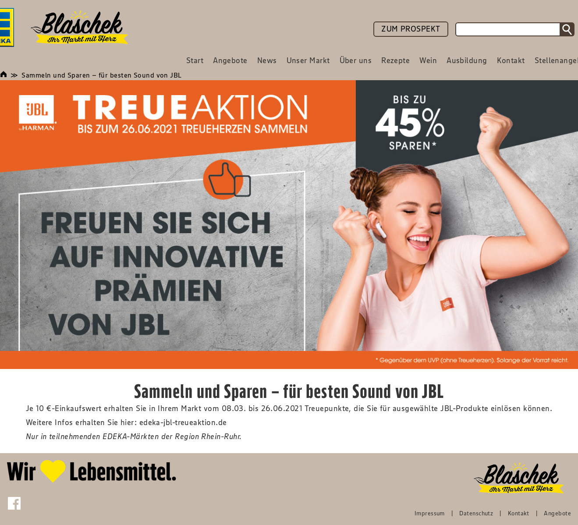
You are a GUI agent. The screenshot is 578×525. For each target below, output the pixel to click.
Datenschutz (476, 513)
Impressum (430, 513)
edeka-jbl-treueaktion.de (183, 422)
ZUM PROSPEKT (410, 29)
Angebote (557, 513)
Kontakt (518, 513)
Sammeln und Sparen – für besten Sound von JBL (101, 75)
